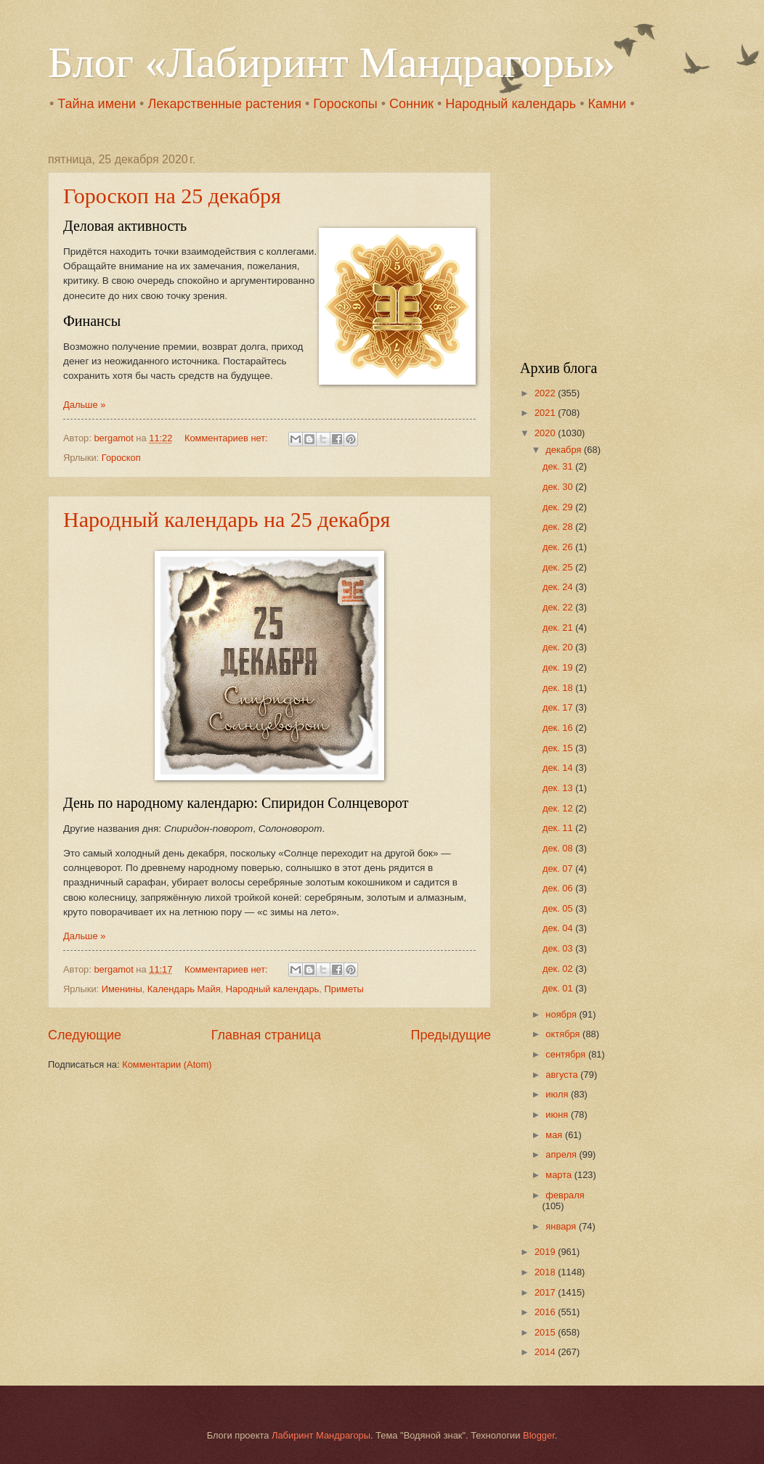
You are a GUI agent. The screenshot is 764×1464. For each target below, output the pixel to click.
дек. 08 (558, 848)
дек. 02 (558, 968)
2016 (546, 1311)
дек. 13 (558, 787)
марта (559, 1174)
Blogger (539, 1435)
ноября (562, 1014)
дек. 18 (558, 687)
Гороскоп (121, 457)
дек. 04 (558, 928)
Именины (122, 989)
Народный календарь (510, 104)
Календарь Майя (184, 989)
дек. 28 (558, 526)
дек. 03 (558, 948)
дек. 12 (558, 808)
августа (562, 1074)
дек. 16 (558, 727)
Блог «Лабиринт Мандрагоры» (331, 62)
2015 (546, 1332)
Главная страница (266, 1035)
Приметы (343, 989)
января (562, 1226)
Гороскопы (345, 104)
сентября (566, 1054)
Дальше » (84, 404)
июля (558, 1094)
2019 (546, 1251)
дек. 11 (558, 827)
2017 (546, 1292)
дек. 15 (558, 748)
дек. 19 (558, 667)
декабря (564, 449)
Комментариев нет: (227, 438)
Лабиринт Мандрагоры (321, 1435)
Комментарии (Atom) (166, 1064)
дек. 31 (558, 466)
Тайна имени (96, 104)
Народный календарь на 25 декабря (226, 519)
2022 (546, 393)
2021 (546, 412)
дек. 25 (558, 567)
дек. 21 (558, 627)
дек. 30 (558, 486)
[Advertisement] (611, 244)
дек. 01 (558, 988)
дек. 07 (558, 868)
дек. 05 (558, 908)
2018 (546, 1272)
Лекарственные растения (224, 104)
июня (558, 1114)
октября (563, 1034)
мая (555, 1134)
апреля (562, 1154)
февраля (564, 1195)
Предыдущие (451, 1035)
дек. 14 (558, 767)
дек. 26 (558, 546)
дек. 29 (558, 507)
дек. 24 (558, 586)
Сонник (411, 104)
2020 (546, 433)
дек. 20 (558, 647)
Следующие (84, 1035)
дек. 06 (558, 888)
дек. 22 (558, 607)
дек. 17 (558, 707)
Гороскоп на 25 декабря (172, 196)
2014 (546, 1351)
